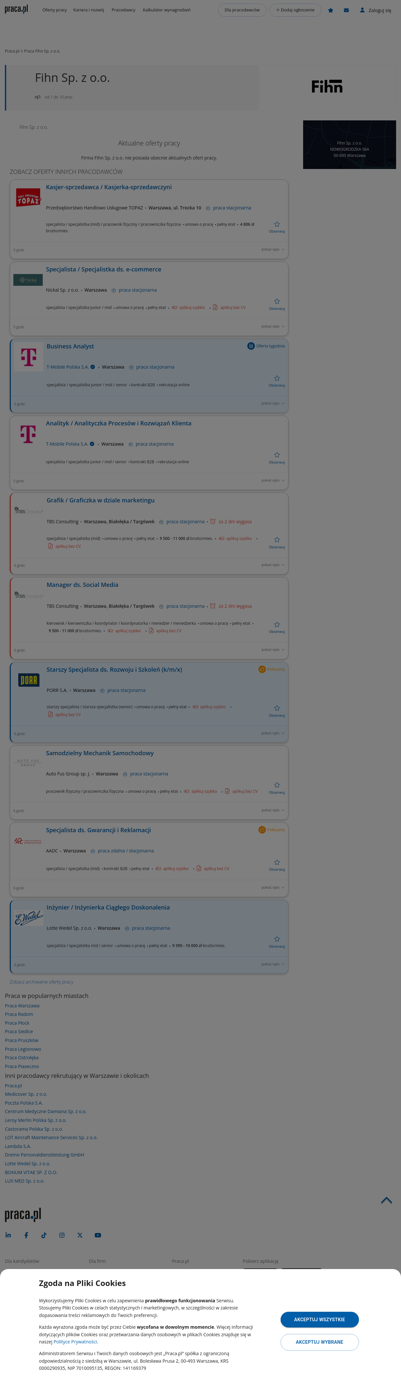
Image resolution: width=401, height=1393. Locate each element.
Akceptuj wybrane (319, 1342)
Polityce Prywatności (75, 1342)
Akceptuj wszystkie (319, 1319)
